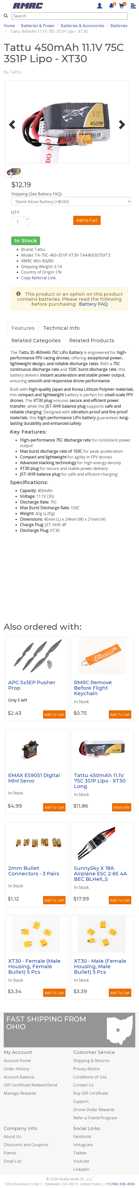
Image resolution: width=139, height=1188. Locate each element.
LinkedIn (81, 1169)
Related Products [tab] (91, 340)
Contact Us (83, 1085)
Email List (12, 1161)
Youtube (81, 1161)
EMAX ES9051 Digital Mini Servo (34, 778)
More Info (122, 807)
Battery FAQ (93, 304)
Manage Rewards (20, 1093)
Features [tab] (23, 328)
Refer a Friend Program (95, 1118)
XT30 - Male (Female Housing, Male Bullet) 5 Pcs (100, 966)
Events (10, 1153)
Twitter (80, 1153)
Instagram (83, 1144)
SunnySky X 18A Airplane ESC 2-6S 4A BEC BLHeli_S (100, 873)
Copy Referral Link (38, 278)
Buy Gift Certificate (90, 1093)
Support (81, 1101)
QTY (15, 212)
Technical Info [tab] (61, 328)
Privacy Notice (86, 1069)
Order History (16, 1069)
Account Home (17, 1060)
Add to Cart (86, 220)
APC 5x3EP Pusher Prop (31, 685)
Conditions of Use (90, 1077)
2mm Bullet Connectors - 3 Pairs (33, 871)
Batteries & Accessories (82, 25)
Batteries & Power (38, 25)
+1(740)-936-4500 (120, 1184)
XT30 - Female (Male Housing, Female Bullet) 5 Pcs (34, 966)
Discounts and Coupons (26, 1144)
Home (9, 25)
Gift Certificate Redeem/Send (30, 1085)
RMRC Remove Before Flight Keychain (93, 687)
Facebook (82, 1136)
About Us (12, 1136)
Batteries (119, 25)
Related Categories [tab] (36, 340)
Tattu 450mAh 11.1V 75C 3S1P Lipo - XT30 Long (100, 780)
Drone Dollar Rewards (94, 1109)
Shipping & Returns (91, 1060)
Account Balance (19, 1077)
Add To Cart (54, 714)
